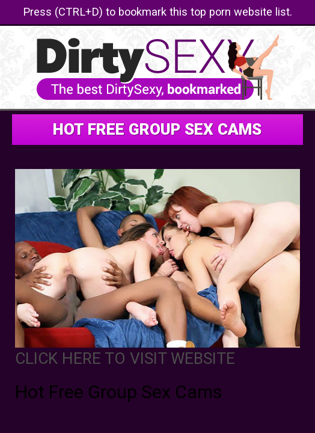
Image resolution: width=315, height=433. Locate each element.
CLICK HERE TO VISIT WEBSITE (125, 358)
